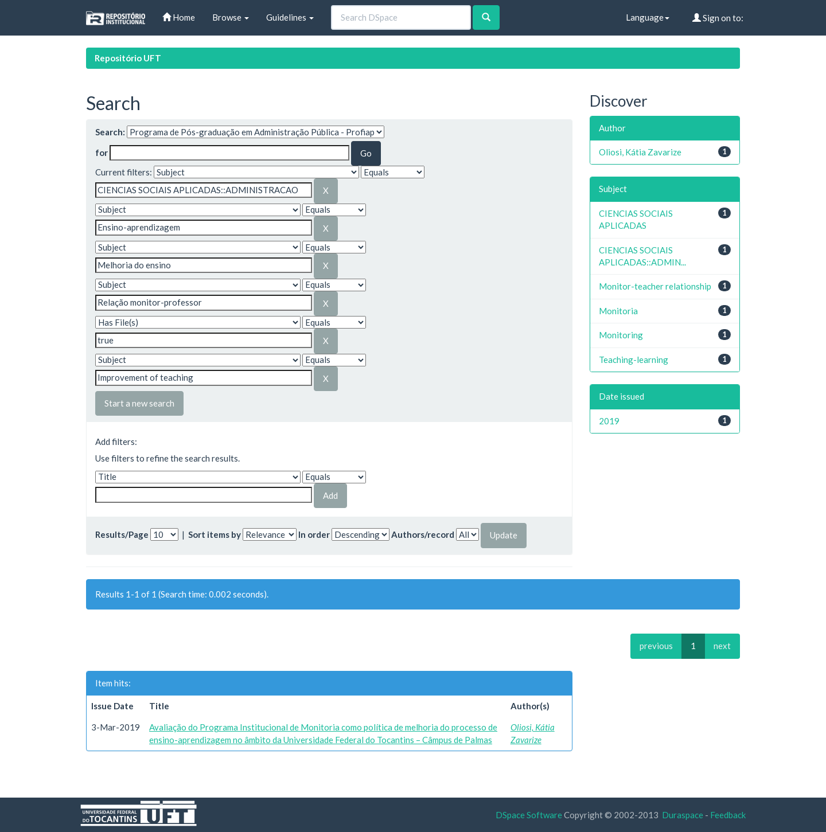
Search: (110, 132)
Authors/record (422, 534)
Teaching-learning (633, 359)
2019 (609, 421)
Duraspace (682, 815)
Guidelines (290, 17)
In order (314, 534)
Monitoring (621, 335)
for (101, 152)
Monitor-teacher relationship (655, 286)
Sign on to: (717, 18)
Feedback (728, 815)
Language (647, 17)
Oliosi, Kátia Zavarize (640, 152)
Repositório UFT (128, 58)
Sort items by (214, 534)
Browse (230, 17)
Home (178, 17)
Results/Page (122, 534)
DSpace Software (529, 815)
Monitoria (618, 311)
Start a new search (139, 403)
